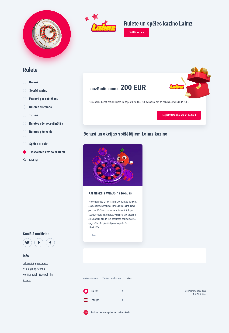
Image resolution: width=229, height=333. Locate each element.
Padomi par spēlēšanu (43, 99)
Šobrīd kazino (38, 90)
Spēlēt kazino (136, 32)
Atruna (27, 280)
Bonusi (33, 82)
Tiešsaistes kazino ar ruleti (47, 152)
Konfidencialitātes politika (38, 274)
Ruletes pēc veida (40, 132)
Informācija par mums (35, 263)
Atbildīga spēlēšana (34, 269)
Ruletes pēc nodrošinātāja (46, 123)
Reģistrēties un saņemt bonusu (179, 114)
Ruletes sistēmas (40, 107)
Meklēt (30, 160)
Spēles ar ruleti (39, 144)
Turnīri (33, 115)
